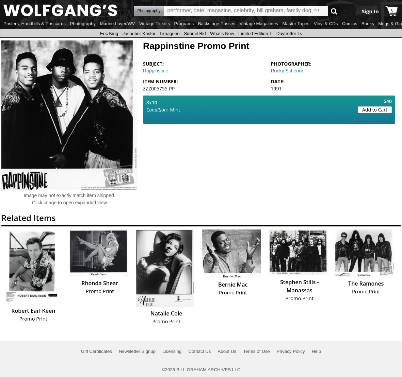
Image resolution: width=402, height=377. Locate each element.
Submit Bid (195, 33)
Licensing (171, 351)
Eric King (109, 33)
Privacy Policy (291, 351)
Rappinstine (155, 70)
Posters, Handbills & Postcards (34, 23)
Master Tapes (295, 23)
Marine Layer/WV (117, 23)
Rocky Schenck (287, 70)
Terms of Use (256, 351)
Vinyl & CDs (326, 23)
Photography (83, 23)
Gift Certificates (96, 351)
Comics (349, 23)
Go (334, 11)
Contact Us (199, 351)
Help (316, 351)
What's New (222, 33)
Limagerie (170, 33)
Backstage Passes (217, 23)
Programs (184, 23)
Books (367, 23)
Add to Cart (374, 109)
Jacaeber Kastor (139, 33)
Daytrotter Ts (289, 33)
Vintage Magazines (259, 23)
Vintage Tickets (154, 23)
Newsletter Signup (137, 351)
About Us (227, 351)
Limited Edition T (255, 33)
